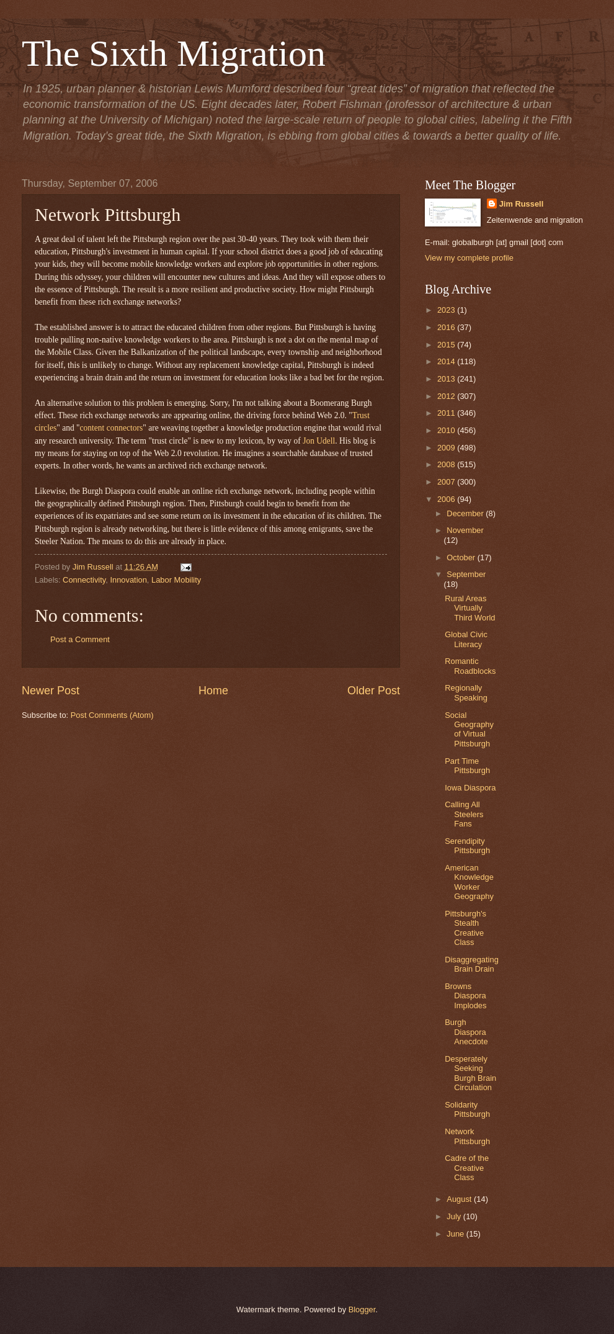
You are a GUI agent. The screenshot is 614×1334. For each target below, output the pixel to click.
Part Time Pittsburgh (467, 765)
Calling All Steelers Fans (464, 814)
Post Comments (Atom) (112, 715)
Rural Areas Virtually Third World (470, 608)
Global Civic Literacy (466, 639)
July (455, 1216)
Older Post (373, 690)
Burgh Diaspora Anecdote (466, 1032)
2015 (447, 344)
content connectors (111, 427)
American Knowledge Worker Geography (469, 882)
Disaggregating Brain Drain (472, 964)
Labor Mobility (176, 579)
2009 (447, 447)
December (466, 513)
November (465, 530)
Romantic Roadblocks (470, 665)
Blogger (362, 1309)
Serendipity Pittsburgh (467, 845)
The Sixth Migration (174, 53)
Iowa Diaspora (470, 787)
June (456, 1233)
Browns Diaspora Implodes (465, 996)
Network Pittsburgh (467, 1136)
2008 (447, 464)
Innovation (128, 579)
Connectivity (84, 579)
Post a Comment (80, 639)
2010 (447, 430)
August (460, 1199)
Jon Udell (319, 440)
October (462, 557)
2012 (447, 396)
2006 (447, 499)
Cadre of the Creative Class (467, 1167)
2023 (447, 310)
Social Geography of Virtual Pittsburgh (469, 729)
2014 (447, 361)
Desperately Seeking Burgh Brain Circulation (470, 1073)
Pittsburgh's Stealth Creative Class (465, 928)
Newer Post (50, 690)
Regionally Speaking (466, 692)
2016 (447, 327)
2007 (447, 481)
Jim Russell (521, 203)
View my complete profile (469, 257)
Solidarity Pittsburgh (467, 1109)
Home (213, 690)
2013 (447, 378)
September (466, 574)
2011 (447, 413)
